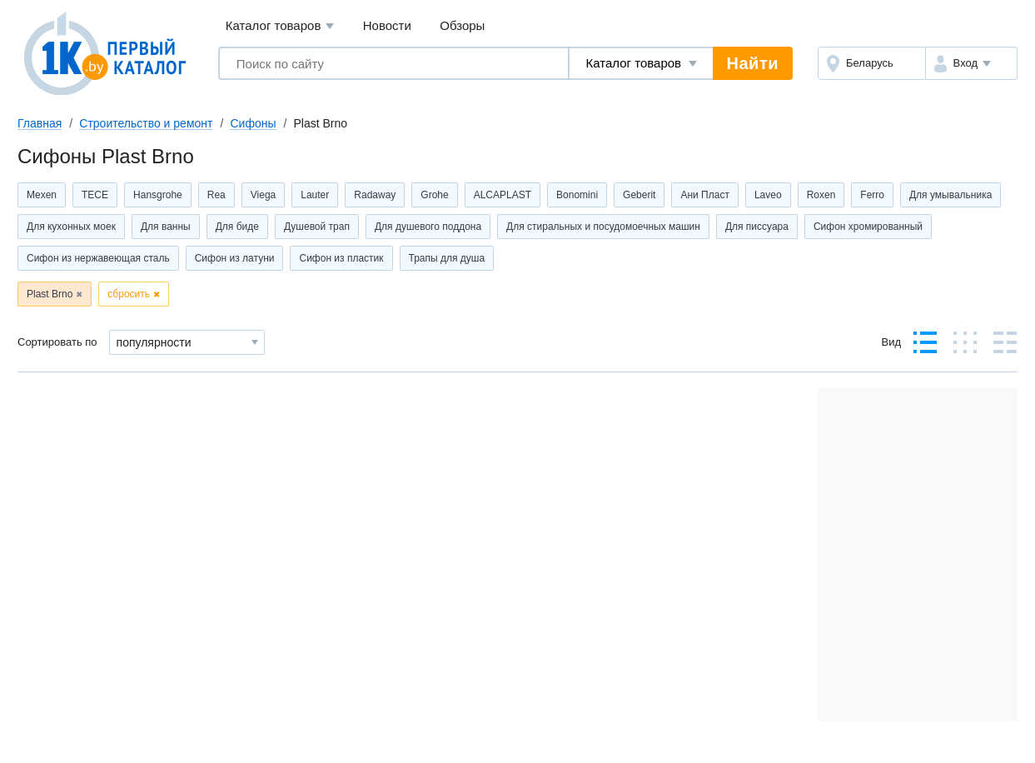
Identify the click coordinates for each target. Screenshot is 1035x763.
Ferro (872, 195)
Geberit (639, 195)
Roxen (821, 195)
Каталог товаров (280, 26)
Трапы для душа (447, 258)
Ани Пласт (704, 195)
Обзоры (462, 25)
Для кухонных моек (71, 226)
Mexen (42, 195)
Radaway (375, 195)
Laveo (768, 195)
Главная (39, 123)
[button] (971, 63)
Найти (753, 63)
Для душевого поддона (428, 226)
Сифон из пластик (341, 258)
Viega (263, 195)
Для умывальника (950, 195)
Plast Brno (49, 294)
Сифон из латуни (235, 258)
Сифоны (253, 123)
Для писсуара (757, 226)
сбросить (128, 294)
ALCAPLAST (502, 195)
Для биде (237, 226)
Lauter (315, 195)
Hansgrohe (157, 195)
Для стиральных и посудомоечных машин (603, 226)
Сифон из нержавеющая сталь (98, 258)
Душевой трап (317, 226)
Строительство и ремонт (145, 123)
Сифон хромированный (868, 226)
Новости (387, 25)
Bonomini (577, 195)
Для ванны (166, 226)
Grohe (434, 195)
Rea (216, 195)
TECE (95, 195)
